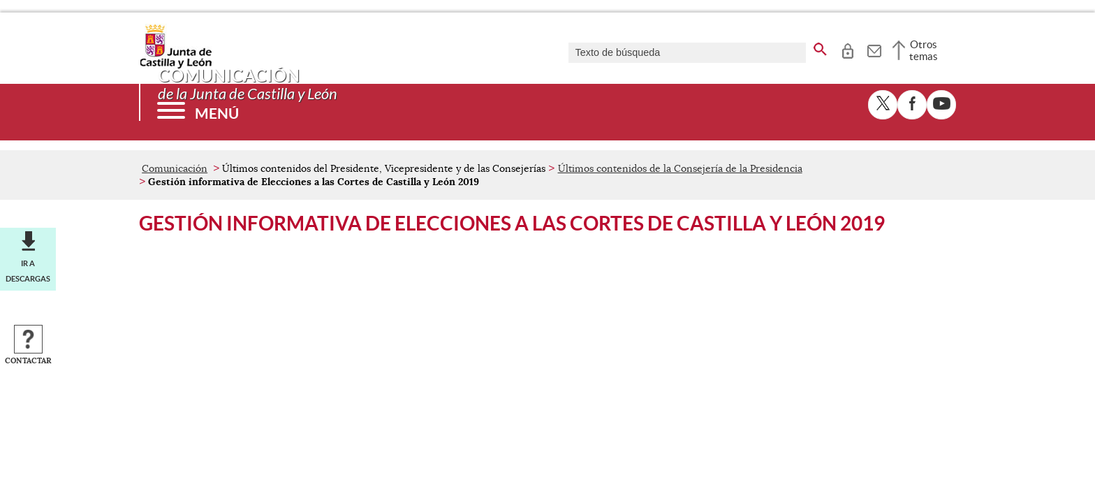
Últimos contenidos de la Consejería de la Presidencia (680, 168)
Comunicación (174, 168)
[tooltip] (847, 49)
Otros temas (923, 50)
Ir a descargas (28, 271)
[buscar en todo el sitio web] (820, 47)
